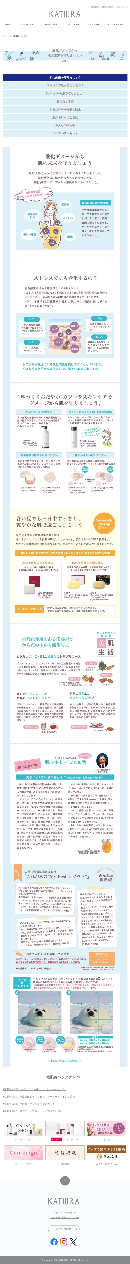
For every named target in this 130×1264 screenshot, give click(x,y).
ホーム (5, 36)
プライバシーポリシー (64, 1212)
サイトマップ (122, 7)
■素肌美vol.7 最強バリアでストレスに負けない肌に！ (34, 1111)
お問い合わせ (108, 7)
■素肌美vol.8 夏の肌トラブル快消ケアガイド (29, 1103)
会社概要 (95, 7)
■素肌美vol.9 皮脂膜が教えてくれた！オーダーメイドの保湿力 (39, 1096)
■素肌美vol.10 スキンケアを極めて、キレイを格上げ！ (34, 1089)
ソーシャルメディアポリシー (64, 1217)
